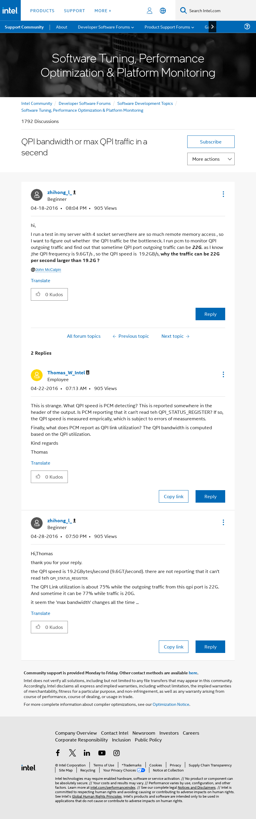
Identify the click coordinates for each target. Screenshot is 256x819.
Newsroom (143, 732)
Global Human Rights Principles (97, 796)
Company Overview (76, 732)
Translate (40, 280)
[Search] (183, 10)
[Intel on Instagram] (116, 753)
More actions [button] (206, 158)
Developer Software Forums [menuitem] (104, 26)
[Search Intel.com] (221, 10)
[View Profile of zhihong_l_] (61, 192)
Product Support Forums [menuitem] (167, 26)
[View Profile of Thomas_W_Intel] (68, 372)
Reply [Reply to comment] (210, 496)
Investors (169, 732)
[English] (162, 10)
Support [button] (74, 10)
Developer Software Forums (85, 103)
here (193, 672)
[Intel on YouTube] (102, 753)
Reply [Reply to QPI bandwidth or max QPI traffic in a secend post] (210, 313)
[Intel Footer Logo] (28, 766)
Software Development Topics (145, 103)
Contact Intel (114, 732)
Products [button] (42, 10)
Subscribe (211, 141)
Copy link (173, 496)
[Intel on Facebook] (58, 753)
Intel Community (36, 103)
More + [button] (103, 10)
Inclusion (121, 739)
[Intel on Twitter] (73, 753)
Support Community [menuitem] (24, 26)
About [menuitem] (61, 26)
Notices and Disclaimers (197, 787)
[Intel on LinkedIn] (87, 753)
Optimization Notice (171, 704)
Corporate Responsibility (81, 739)
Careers (191, 732)
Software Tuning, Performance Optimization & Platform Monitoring (82, 110)
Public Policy (148, 739)
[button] (223, 193)
